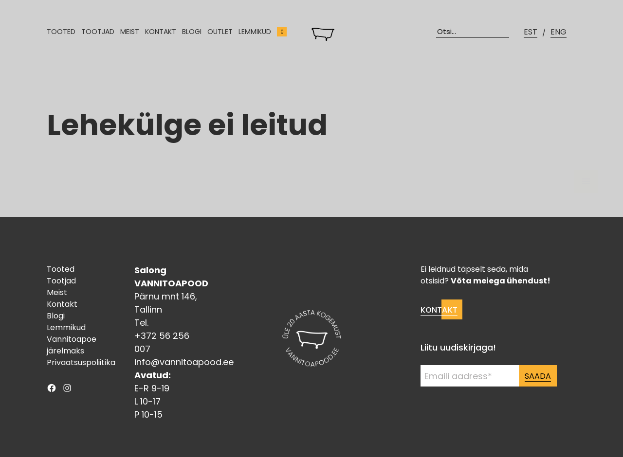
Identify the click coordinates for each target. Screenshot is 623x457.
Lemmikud (254, 31)
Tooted (61, 31)
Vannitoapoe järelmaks (71, 345)
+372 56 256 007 (161, 342)
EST (530, 31)
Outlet (220, 31)
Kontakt (160, 31)
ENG (558, 31)
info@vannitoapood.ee (184, 362)
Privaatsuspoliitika (81, 362)
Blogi (192, 31)
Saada (538, 376)
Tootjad (97, 31)
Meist (129, 31)
